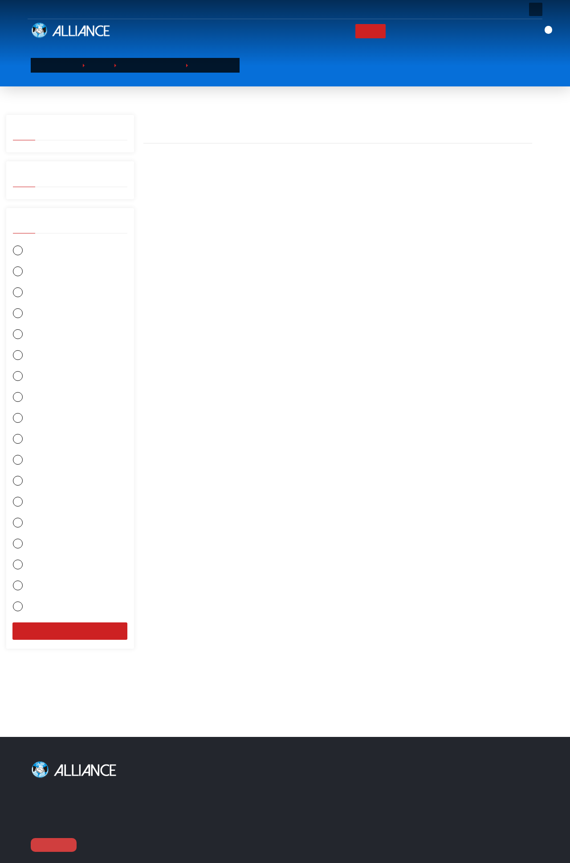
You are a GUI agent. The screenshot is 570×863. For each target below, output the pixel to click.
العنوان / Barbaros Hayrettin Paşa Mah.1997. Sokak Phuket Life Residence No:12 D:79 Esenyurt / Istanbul (477, 794)
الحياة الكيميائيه (39, 379)
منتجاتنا (367, 31)
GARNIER (32, 250)
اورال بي (31, 315)
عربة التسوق (346, 796)
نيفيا (25, 272)
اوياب (27, 293)
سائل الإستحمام (213, 65)
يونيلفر (29, 443)
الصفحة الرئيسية (285, 31)
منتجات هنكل (37, 486)
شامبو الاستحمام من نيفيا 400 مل (290, 287)
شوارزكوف (35, 593)
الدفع (337, 819)
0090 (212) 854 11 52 (457, 833)
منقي (70, 639)
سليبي (28, 400)
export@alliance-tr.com (457, 849)
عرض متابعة (53, 845)
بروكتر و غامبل (39, 529)
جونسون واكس (39, 614)
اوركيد (28, 336)
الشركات (333, 31)
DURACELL (34, 422)
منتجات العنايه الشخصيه (150, 65)
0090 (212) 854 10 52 (457, 817)
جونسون (31, 507)
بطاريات (212, 830)
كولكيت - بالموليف (43, 571)
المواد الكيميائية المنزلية (231, 796)
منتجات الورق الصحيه (227, 819)
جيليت (28, 357)
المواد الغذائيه (219, 808)
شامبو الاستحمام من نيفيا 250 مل (193, 287)
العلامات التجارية (412, 31)
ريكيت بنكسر (37, 550)
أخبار (453, 31)
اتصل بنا (484, 31)
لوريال (28, 464)
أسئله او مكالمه (147, 9)
